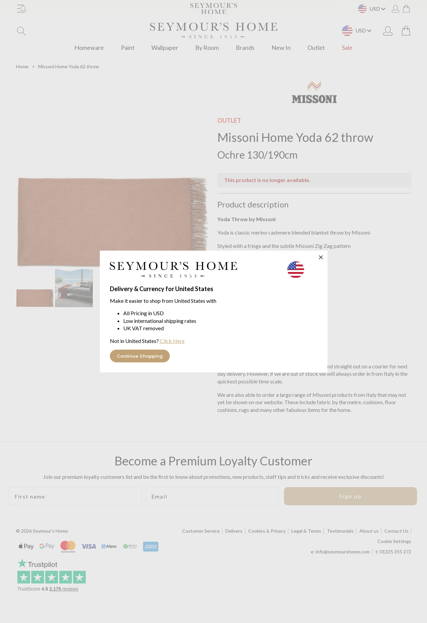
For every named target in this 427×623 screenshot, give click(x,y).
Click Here (172, 341)
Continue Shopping (140, 356)
